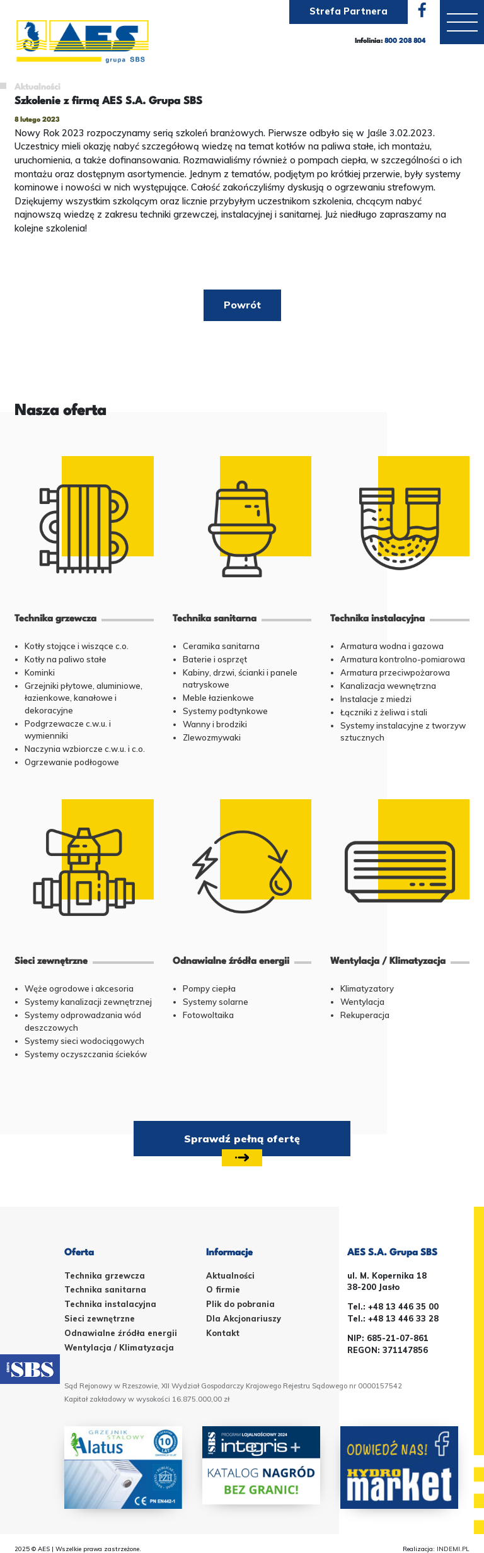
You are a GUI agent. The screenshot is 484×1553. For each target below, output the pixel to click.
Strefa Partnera (348, 11)
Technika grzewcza (104, 1275)
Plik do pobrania (240, 1304)
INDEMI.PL (453, 1548)
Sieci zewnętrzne (99, 1318)
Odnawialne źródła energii (120, 1333)
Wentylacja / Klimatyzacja (119, 1347)
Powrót (242, 304)
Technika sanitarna (105, 1289)
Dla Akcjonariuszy (243, 1318)
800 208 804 (404, 41)
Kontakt (222, 1333)
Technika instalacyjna (110, 1304)
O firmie (223, 1289)
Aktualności (37, 87)
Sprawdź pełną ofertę (242, 1144)
